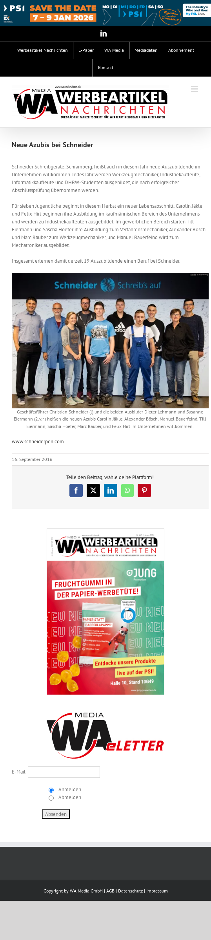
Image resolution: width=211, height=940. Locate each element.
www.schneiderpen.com (38, 441)
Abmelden (69, 797)
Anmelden (69, 789)
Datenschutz (130, 891)
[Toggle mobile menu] (195, 89)
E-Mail (18, 771)
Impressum (157, 891)
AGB (110, 891)
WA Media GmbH (86, 891)
